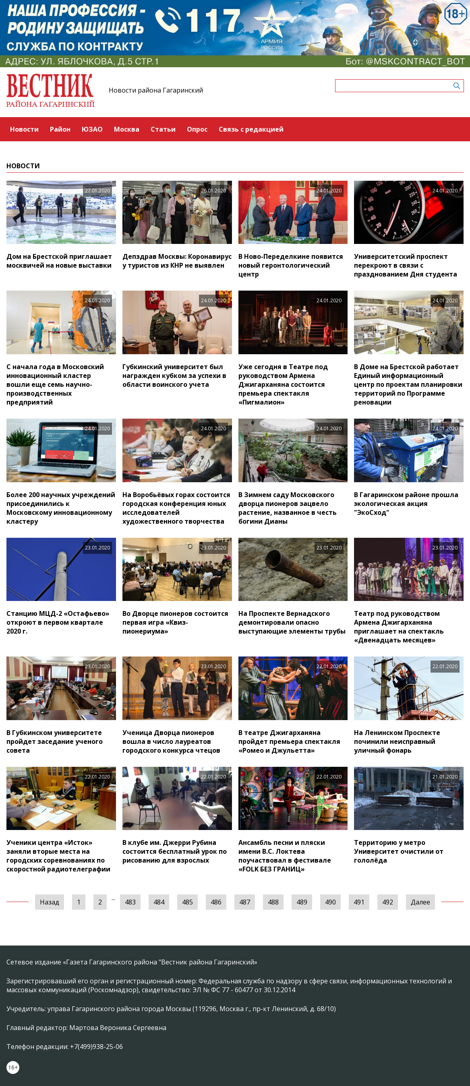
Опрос (197, 129)
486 (216, 902)
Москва (126, 129)
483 (130, 902)
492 (387, 902)
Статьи (163, 129)
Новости (24, 129)
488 (273, 902)
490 (330, 902)
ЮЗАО (92, 129)
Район (60, 129)
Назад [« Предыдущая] (49, 902)
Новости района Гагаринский (156, 90)
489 (301, 902)
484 (158, 902)
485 (187, 902)
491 (359, 902)
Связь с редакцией (251, 129)
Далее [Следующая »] (420, 902)
